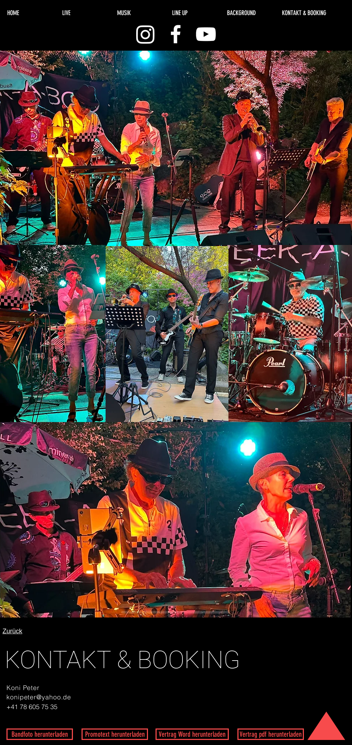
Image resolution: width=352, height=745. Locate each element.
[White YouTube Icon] (206, 34)
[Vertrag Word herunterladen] (192, 734)
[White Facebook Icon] (175, 34)
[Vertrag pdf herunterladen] (270, 734)
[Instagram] (145, 34)
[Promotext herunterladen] (115, 734)
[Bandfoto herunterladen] (39, 734)
